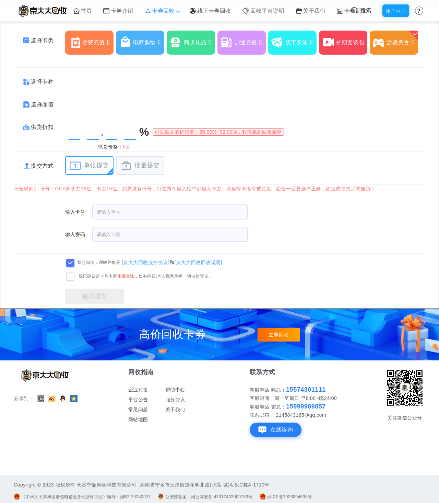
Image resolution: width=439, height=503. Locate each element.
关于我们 (311, 11)
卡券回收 (162, 11)
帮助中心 (175, 389)
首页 (82, 11)
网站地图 (138, 419)
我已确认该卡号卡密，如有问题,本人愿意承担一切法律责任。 (146, 276)
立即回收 (279, 334)
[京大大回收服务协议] (145, 262)
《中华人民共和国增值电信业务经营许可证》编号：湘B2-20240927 (82, 496)
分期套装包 (344, 40)
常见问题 (138, 409)
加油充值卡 (243, 40)
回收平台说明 (263, 11)
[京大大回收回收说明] (198, 262)
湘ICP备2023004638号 (286, 496)
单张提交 (89, 165)
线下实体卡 (294, 40)
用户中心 (396, 11)
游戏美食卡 (395, 40)
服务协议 (175, 399)
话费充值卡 (91, 40)
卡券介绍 (118, 11)
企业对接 (138, 389)
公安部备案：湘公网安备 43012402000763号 (205, 496)
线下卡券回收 (210, 11)
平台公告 (138, 399)
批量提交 (140, 165)
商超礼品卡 (192, 40)
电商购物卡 (141, 40)
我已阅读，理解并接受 (98, 262)
